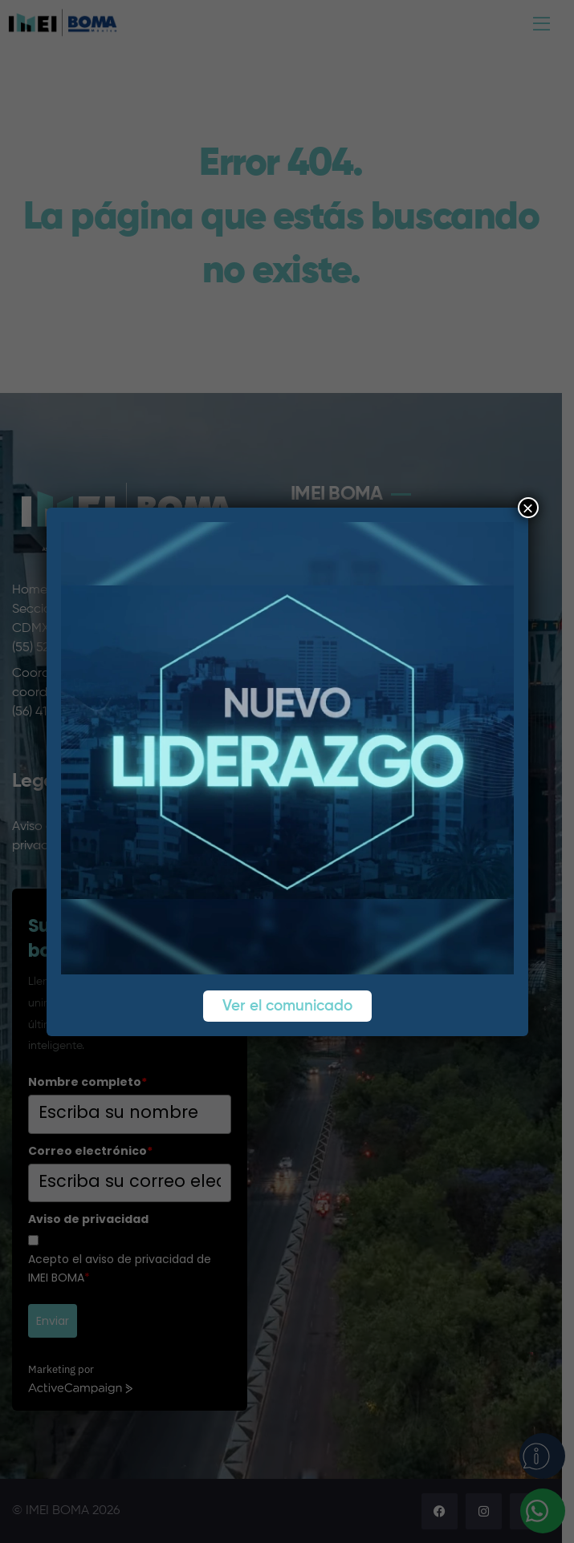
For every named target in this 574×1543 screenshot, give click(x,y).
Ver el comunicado (287, 1006)
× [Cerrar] (527, 507)
